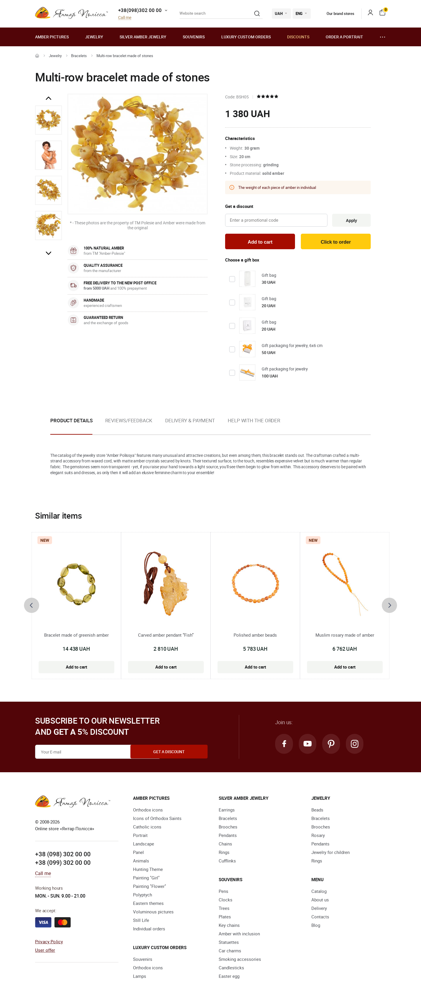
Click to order (335, 242)
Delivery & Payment (190, 421)
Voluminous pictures (153, 912)
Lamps (139, 977)
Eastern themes (148, 904)
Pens (223, 892)
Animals (141, 861)
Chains (225, 844)
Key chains (229, 926)
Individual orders (149, 929)
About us (320, 900)
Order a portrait (344, 37)
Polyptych (142, 895)
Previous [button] (48, 98)
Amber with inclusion (239, 934)
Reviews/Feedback (128, 421)
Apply (350, 220)
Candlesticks (231, 968)
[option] (48, 120)
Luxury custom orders (246, 37)
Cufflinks (227, 861)
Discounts (298, 37)
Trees (224, 909)
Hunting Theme (148, 870)
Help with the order (254, 421)
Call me (124, 18)
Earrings (227, 811)
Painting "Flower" (149, 887)
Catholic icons (147, 828)
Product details (71, 421)
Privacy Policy (49, 942)
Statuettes (229, 943)
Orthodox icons (148, 811)
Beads (317, 811)
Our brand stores (336, 13)
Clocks (225, 900)
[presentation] (31, 606)
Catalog (319, 892)
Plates (225, 917)
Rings (224, 853)
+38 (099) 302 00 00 (63, 864)
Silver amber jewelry (143, 37)
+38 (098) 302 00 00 (63, 855)
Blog (315, 926)
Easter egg (229, 977)
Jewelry (94, 37)
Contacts (320, 917)
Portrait (140, 836)
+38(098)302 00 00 (140, 10)
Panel (138, 853)
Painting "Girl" (146, 878)
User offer (45, 951)
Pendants (228, 836)
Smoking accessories (240, 960)
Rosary (318, 836)
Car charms (230, 951)
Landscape (143, 844)
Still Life (141, 921)
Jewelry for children (330, 853)
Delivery (319, 909)
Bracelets (79, 55)
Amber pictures (52, 37)
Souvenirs (194, 37)
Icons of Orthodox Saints (157, 819)
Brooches (228, 828)
